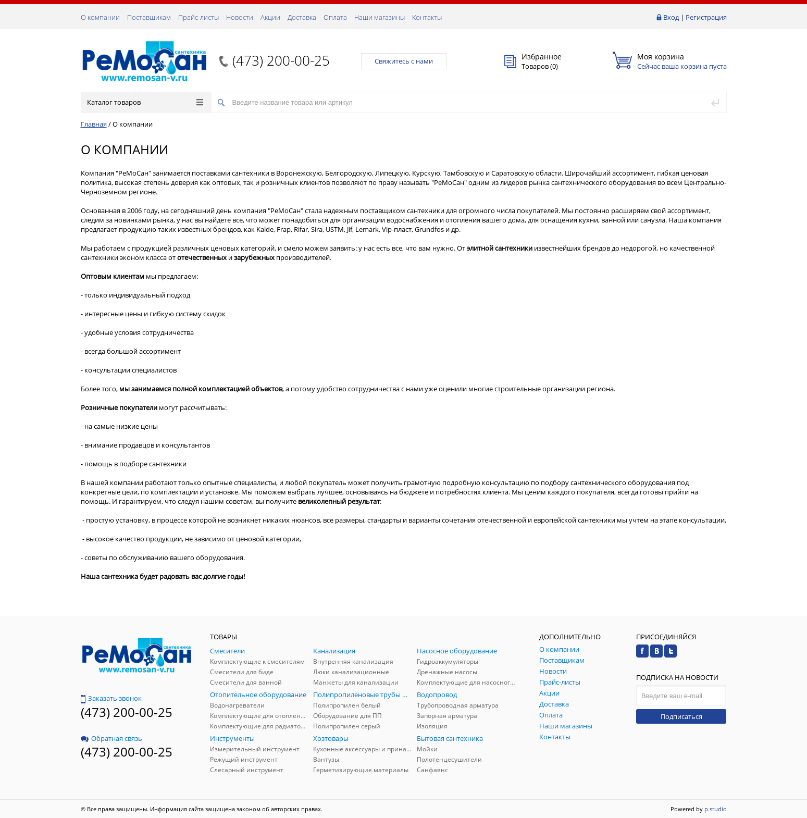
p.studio (715, 809)
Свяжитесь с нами (404, 61)
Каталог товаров (145, 102)
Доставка (302, 17)
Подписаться (681, 716)
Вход (671, 17)
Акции (270, 17)
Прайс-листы (198, 17)
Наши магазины (379, 17)
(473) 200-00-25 (281, 60)
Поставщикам (149, 17)
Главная (94, 124)
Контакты (427, 17)
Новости (239, 17)
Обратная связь (111, 738)
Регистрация (706, 17)
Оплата (335, 17)
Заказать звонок (111, 698)
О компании (100, 17)
